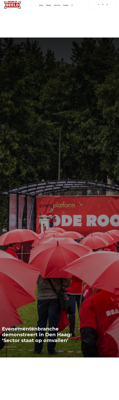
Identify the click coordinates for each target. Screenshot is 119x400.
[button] (72, 5)
